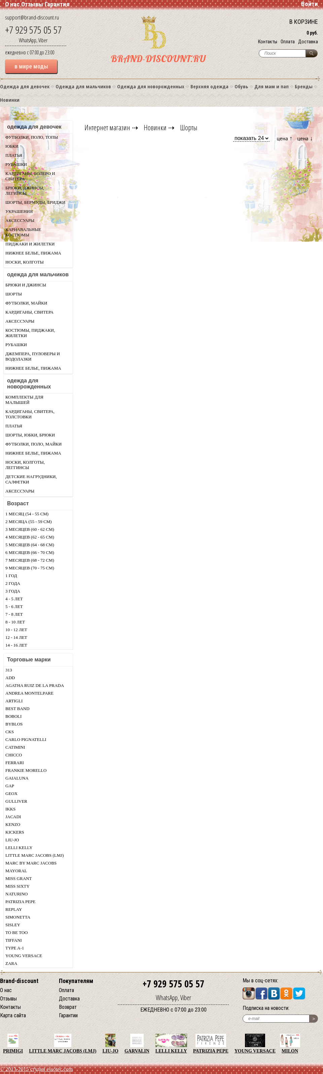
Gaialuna (17, 778)
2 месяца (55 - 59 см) (28, 521)
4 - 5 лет (14, 598)
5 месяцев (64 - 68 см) (29, 544)
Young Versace (23, 955)
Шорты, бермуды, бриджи (35, 202)
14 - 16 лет (16, 645)
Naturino (16, 893)
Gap (9, 785)
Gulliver (16, 801)
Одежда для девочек (24, 86)
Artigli (14, 700)
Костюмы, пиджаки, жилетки (30, 333)
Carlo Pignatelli (25, 739)
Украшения (19, 211)
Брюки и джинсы (25, 284)
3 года (12, 591)
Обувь (241, 86)
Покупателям (76, 980)
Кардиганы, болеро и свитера (30, 176)
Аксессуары (19, 220)
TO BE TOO (16, 932)
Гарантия (57, 4)
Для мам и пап (271, 86)
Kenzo (12, 824)
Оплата (288, 41)
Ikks (10, 808)
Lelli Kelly (19, 847)
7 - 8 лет (14, 614)
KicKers (14, 832)
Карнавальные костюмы (23, 232)
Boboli (13, 716)
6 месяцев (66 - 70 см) (29, 552)
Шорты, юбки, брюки (30, 434)
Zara (11, 963)
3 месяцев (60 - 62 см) (29, 529)
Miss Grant (18, 878)
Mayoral (16, 870)
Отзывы (32, 4)
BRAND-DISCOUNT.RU (158, 58)
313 (8, 669)
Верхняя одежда (209, 86)
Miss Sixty (17, 886)
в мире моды (31, 66)
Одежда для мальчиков (83, 86)
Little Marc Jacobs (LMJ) (34, 855)
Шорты (13, 293)
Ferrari (14, 762)
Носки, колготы (24, 262)
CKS (9, 731)
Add (10, 677)
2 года (12, 583)
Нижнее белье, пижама (33, 252)
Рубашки (16, 164)
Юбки (12, 146)
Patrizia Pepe (20, 901)
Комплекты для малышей (24, 399)
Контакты (267, 41)
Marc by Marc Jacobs (31, 863)
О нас (12, 4)
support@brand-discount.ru (32, 17)
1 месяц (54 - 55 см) (26, 513)
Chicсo (13, 754)
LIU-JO (12, 839)
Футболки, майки (26, 303)
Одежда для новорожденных (150, 86)
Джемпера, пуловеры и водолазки (32, 356)
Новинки (10, 99)
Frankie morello (25, 770)
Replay (13, 909)
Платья (13, 155)
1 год (11, 575)
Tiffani (13, 940)
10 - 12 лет (16, 629)
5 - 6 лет (14, 606)
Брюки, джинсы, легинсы (24, 190)
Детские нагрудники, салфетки (31, 479)
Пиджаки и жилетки (30, 243)
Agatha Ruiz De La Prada (34, 685)
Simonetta (17, 917)
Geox (11, 793)
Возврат (68, 1007)
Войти (309, 4)
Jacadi (13, 816)
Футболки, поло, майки (33, 444)
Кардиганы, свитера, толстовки (30, 414)
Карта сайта (13, 1015)
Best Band (17, 708)
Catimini (15, 747)
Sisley (12, 924)
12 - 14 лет (16, 637)
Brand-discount (19, 980)
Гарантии (68, 1015)
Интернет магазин (107, 127)
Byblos (14, 724)
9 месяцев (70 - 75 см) (29, 567)
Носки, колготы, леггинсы (25, 465)
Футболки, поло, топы (31, 137)
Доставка (308, 41)
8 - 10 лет (15, 621)
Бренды (304, 86)
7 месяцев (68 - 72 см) (29, 560)
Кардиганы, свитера (29, 312)
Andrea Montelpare (29, 693)
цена (285, 138)
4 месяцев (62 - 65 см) (29, 537)
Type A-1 (14, 947)
